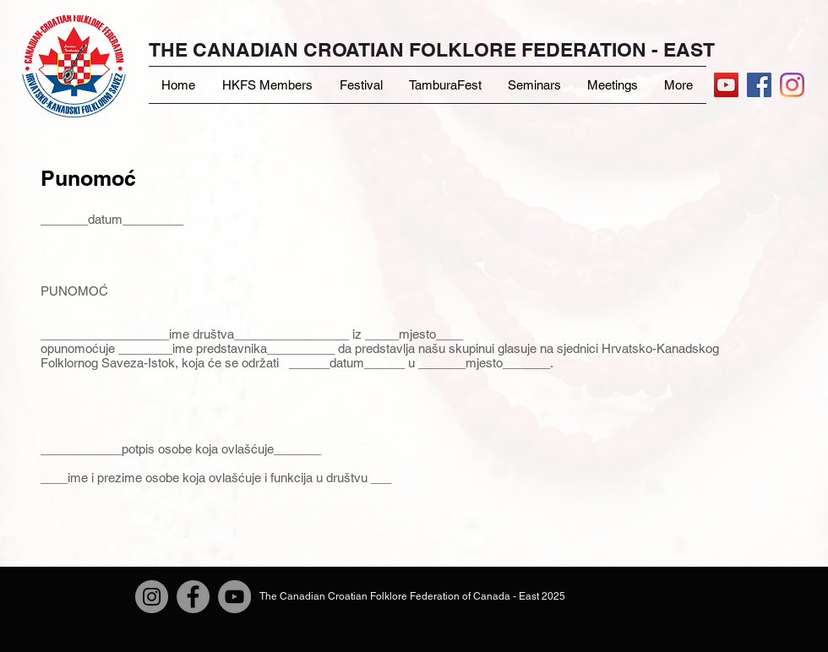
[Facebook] (193, 596)
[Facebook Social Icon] (759, 85)
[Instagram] (792, 85)
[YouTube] (726, 85)
